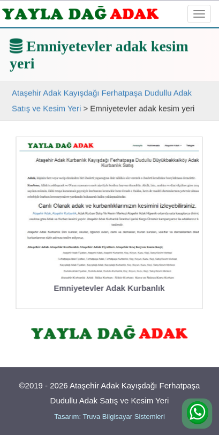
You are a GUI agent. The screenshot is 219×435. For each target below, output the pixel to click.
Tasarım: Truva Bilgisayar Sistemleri (109, 416)
